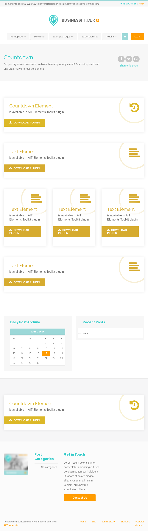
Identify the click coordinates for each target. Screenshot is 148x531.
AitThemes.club (11, 525)
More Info (39, 36)
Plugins (110, 36)
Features (139, 521)
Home (83, 521)
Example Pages (61, 36)
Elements (125, 521)
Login (137, 36)
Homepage (16, 36)
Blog (94, 521)
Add (141, 3)
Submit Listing (90, 36)
